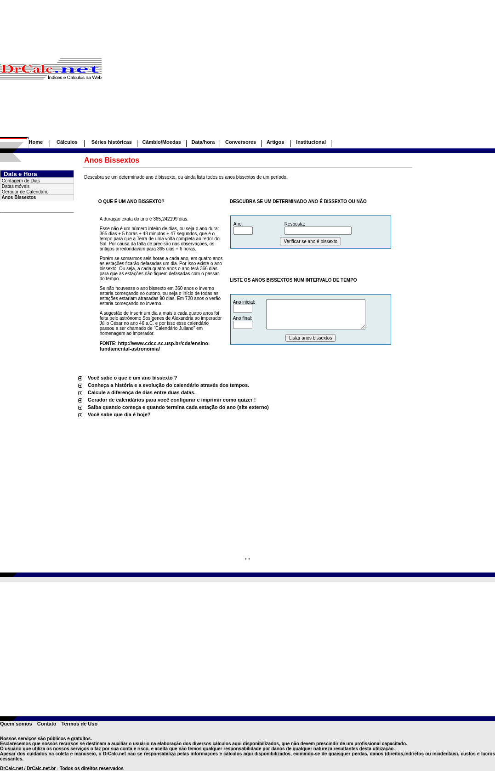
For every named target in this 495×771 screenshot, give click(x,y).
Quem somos (16, 723)
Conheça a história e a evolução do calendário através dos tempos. (169, 385)
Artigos (276, 142)
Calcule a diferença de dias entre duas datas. (142, 392)
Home (36, 142)
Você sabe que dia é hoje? (119, 414)
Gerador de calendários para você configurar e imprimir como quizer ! (172, 400)
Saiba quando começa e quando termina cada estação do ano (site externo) (178, 407)
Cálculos (67, 142)
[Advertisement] (298, 72)
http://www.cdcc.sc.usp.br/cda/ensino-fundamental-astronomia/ (155, 345)
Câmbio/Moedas (161, 142)
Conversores (240, 142)
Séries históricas (111, 142)
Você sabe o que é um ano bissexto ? (132, 377)
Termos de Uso (79, 723)
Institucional (311, 142)
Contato (47, 723)
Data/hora (203, 142)
